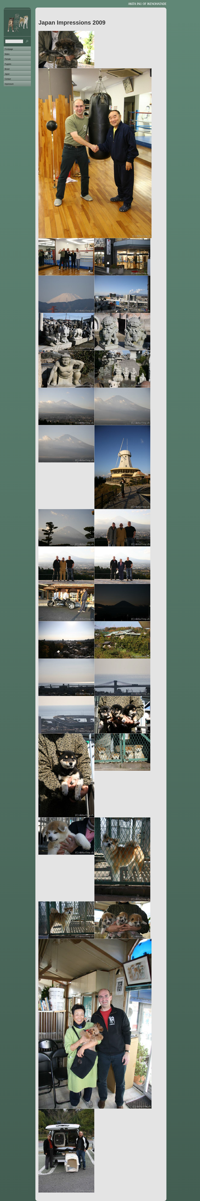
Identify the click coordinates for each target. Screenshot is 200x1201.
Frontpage (9, 49)
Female (8, 59)
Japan (7, 74)
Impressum (9, 84)
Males (7, 54)
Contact (8, 79)
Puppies (8, 64)
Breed (7, 69)
